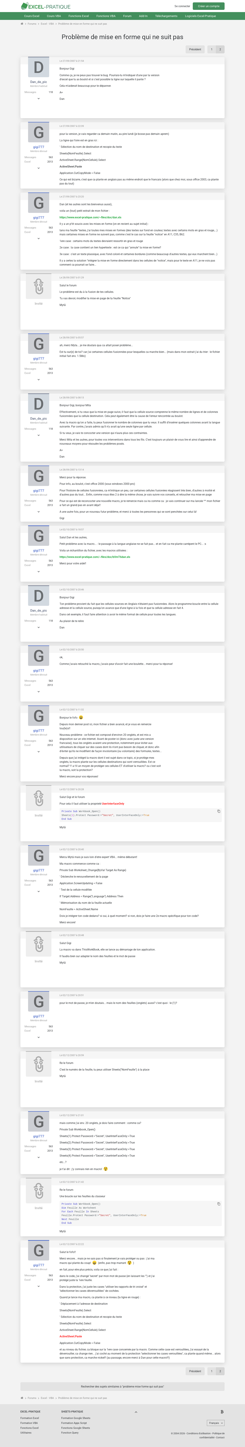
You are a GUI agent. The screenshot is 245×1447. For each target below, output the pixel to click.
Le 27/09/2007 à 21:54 (72, 61)
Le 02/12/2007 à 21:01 (72, 1115)
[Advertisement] (193, 91)
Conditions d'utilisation (199, 1433)
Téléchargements (166, 16)
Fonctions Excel (79, 16)
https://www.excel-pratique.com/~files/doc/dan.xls (90, 217)
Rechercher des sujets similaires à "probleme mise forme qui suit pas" (122, 1386)
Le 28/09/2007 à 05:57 (72, 337)
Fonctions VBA (106, 16)
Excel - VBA (47, 23)
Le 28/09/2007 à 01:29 (72, 277)
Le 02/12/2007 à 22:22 (72, 1244)
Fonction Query (69, 1432)
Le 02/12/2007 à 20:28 (72, 789)
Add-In (143, 16)
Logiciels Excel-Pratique (200, 16)
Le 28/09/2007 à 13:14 (72, 469)
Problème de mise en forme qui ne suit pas (82, 23)
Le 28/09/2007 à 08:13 (72, 397)
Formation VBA (29, 1423)
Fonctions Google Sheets (75, 1427)
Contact (220, 1437)
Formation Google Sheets (75, 1418)
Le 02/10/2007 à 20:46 (72, 589)
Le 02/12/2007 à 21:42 (72, 1182)
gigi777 (38, 147)
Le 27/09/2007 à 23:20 (72, 196)
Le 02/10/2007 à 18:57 (72, 529)
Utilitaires (25, 1432)
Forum (127, 16)
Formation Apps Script (74, 1423)
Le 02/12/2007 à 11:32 (72, 709)
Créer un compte (208, 6)
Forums (32, 23)
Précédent (195, 49)
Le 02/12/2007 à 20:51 (72, 995)
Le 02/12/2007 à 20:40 (72, 849)
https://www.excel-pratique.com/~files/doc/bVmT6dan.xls (95, 557)
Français (214, 1423)
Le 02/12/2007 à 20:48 (72, 935)
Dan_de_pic (38, 82)
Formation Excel (29, 1418)
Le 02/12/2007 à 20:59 (72, 1055)
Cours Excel (31, 16)
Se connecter (182, 6)
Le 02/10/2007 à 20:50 (72, 649)
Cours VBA (54, 16)
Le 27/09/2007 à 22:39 (72, 126)
